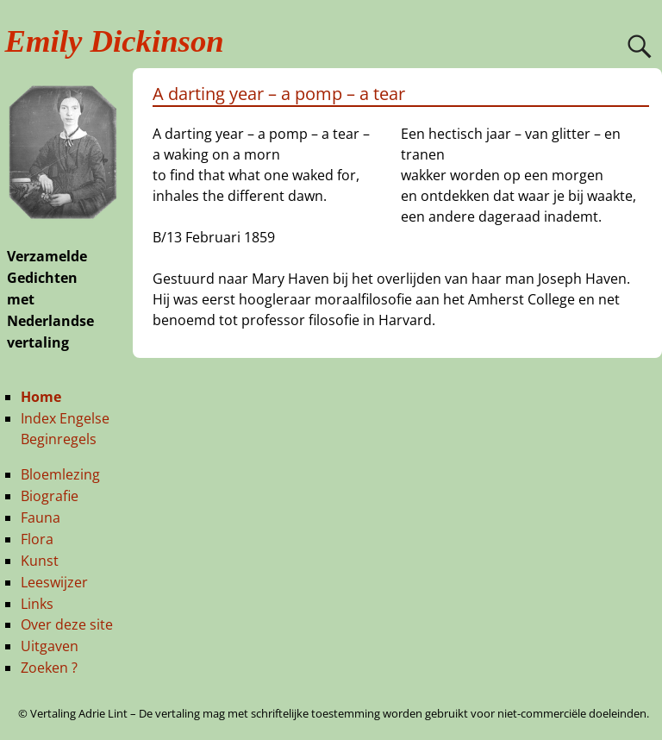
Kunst (40, 560)
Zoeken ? (49, 667)
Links (37, 603)
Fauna (40, 517)
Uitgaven (49, 646)
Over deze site (67, 624)
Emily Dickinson (114, 41)
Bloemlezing (60, 474)
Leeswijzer (54, 582)
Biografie (49, 495)
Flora (37, 539)
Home (41, 396)
